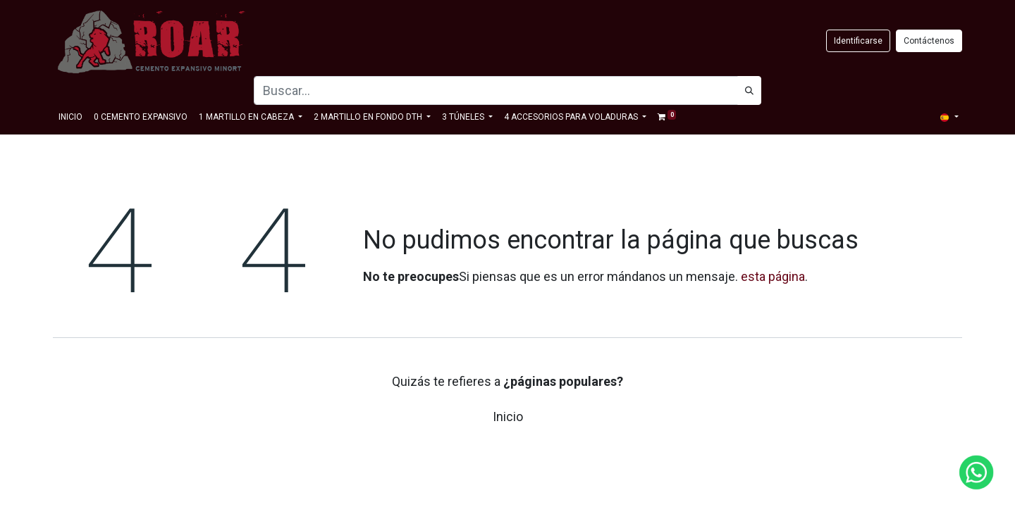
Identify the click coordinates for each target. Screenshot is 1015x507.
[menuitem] (70, 117)
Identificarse (858, 41)
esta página (773, 276)
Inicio (508, 416)
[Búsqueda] (749, 90)
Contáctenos (929, 41)
